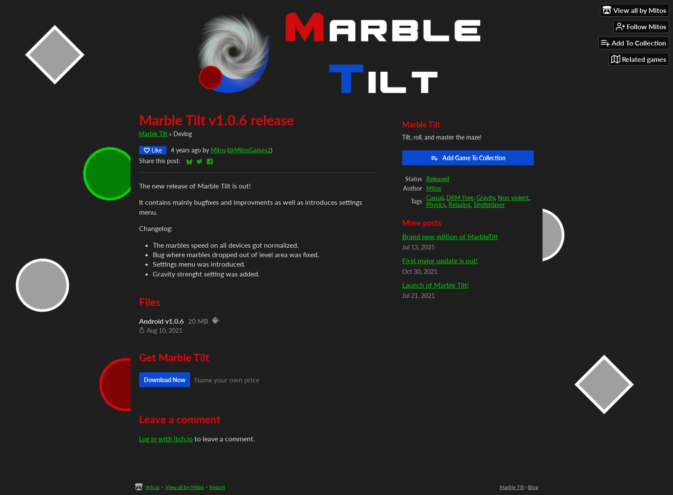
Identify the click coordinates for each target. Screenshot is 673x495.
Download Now (164, 379)
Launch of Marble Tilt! (435, 285)
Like (153, 150)
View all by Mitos (184, 487)
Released (437, 179)
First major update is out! (440, 260)
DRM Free (459, 197)
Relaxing (459, 204)
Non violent (513, 197)
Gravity (485, 197)
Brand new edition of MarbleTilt (450, 236)
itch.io (153, 487)
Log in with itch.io (166, 438)
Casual (434, 197)
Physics (436, 204)
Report (217, 487)
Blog (533, 487)
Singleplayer (489, 204)
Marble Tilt (153, 134)
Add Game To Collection (468, 158)
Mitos (218, 150)
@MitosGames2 (250, 150)
